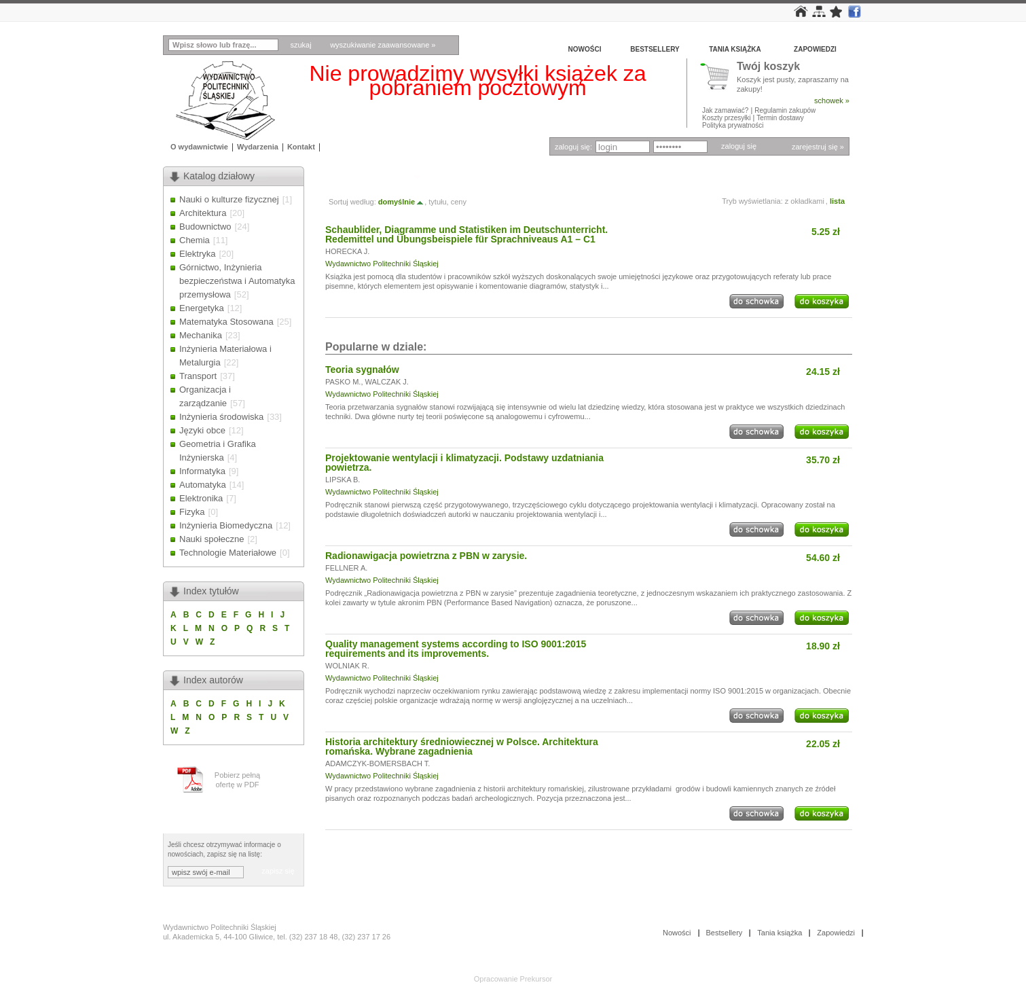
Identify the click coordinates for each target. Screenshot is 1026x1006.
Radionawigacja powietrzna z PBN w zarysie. (426, 555)
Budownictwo (205, 226)
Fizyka (192, 512)
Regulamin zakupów (785, 110)
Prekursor (536, 979)
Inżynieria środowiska (221, 417)
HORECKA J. (347, 251)
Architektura (202, 213)
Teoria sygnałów (362, 369)
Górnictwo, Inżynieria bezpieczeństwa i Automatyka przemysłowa (237, 281)
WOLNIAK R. (347, 666)
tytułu (437, 202)
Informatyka (202, 471)
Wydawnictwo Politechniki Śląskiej (382, 263)
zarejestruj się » (818, 147)
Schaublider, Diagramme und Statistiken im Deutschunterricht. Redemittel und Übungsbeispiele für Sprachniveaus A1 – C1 (466, 234)
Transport (198, 376)
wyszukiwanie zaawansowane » (382, 45)
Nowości (585, 49)
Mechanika (200, 335)
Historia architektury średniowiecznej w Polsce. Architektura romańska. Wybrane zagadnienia (461, 746)
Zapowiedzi (815, 49)
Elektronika (201, 498)
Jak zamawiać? (725, 110)
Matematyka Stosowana (226, 322)
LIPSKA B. (342, 479)
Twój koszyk (768, 67)
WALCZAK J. (387, 382)
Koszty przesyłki (727, 118)
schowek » (831, 100)
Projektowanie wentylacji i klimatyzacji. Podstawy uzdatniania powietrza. (464, 462)
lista (837, 201)
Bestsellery (654, 49)
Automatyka (202, 485)
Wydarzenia (257, 147)
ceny (458, 202)
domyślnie (401, 202)
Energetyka (201, 308)
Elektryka (197, 254)
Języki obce (202, 430)
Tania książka (735, 49)
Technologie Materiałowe (227, 552)
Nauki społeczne (211, 539)
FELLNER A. (346, 568)
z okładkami (804, 201)
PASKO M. (343, 382)
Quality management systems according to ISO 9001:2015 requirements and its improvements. (455, 649)
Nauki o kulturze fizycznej (229, 199)
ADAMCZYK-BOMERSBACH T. (377, 763)
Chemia (194, 240)
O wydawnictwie (199, 147)
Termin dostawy (779, 118)
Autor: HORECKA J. (367, 175)
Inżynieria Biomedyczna (225, 525)
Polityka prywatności (733, 125)
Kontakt (301, 147)
